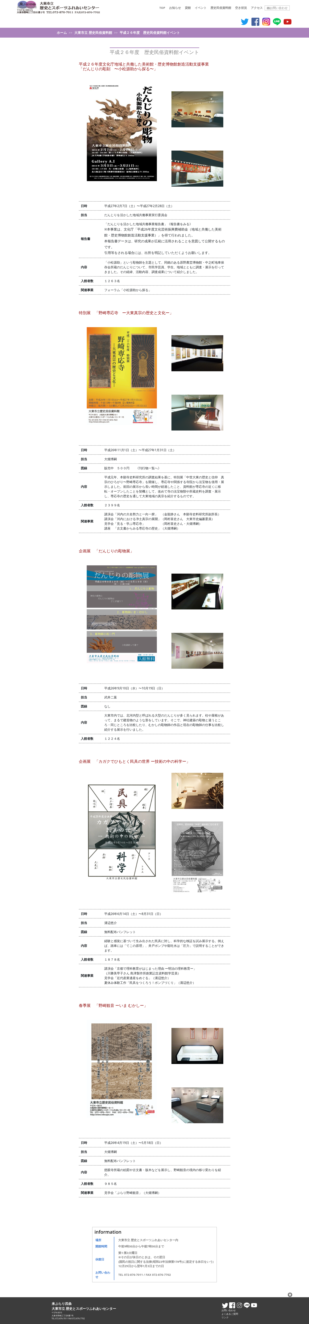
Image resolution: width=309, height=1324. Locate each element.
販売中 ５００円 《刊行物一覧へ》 (132, 468)
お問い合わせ (277, 8)
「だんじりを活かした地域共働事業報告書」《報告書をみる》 (148, 224)
